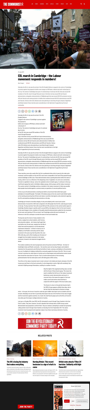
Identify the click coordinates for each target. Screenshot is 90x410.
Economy (12, 359)
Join (32, 3)
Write (47, 3)
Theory (57, 3)
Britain (28, 83)
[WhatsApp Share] (29, 111)
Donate (36, 3)
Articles (52, 3)
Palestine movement (66, 359)
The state (74, 359)
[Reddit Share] (26, 111)
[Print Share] (39, 111)
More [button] (71, 3)
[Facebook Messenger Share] (33, 111)
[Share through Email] (36, 111)
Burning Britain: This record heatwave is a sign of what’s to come (44, 364)
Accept (67, 401)
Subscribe (42, 3)
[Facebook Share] (19, 111)
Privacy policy (78, 405)
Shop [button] (67, 3)
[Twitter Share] (22, 111)
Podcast (62, 3)
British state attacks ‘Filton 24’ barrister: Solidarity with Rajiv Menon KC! (70, 364)
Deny (73, 401)
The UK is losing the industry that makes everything (17, 363)
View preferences (82, 401)
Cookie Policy (72, 405)
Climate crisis (39, 359)
